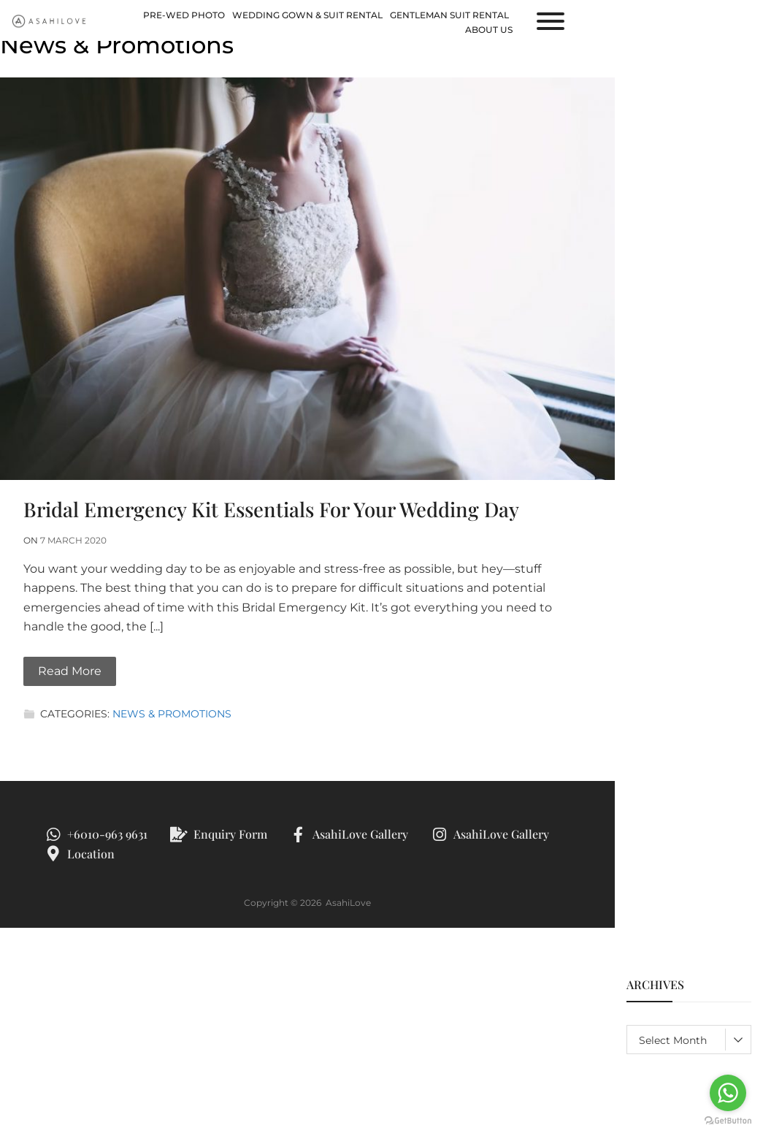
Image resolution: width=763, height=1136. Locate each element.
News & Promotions (171, 714)
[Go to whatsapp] (728, 1093)
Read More (69, 671)
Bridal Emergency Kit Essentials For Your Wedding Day (271, 508)
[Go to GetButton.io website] (728, 1121)
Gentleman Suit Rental (449, 14)
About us (489, 29)
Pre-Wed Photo (184, 14)
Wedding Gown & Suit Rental (307, 14)
